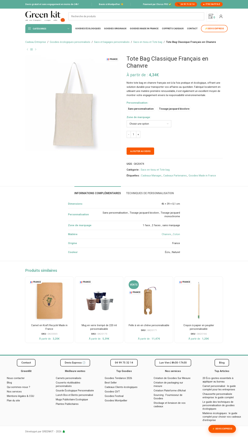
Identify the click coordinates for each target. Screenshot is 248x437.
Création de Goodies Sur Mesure (172, 378)
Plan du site (13, 400)
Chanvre (166, 234)
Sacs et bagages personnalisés (112, 42)
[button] (173, 362)
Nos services (14, 391)
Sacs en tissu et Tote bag (147, 42)
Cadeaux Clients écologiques (121, 387)
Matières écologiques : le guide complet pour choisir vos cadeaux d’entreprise (222, 417)
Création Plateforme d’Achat (170, 390)
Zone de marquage (138, 117)
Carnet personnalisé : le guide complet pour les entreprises (219, 388)
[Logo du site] (45, 16)
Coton (176, 234)
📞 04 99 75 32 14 (186, 4)
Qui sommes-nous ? (18, 387)
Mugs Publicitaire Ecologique (72, 399)
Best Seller (111, 382)
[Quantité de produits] (133, 134)
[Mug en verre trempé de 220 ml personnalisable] (99, 300)
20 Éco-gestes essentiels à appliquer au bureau (218, 380)
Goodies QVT (112, 391)
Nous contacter (16, 378)
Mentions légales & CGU (20, 396)
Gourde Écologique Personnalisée (75, 390)
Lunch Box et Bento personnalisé (74, 395)
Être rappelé (211, 4)
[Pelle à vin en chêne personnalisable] (148, 300)
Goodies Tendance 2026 (118, 378)
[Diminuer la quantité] (129, 134)
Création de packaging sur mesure (168, 384)
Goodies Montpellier (116, 400)
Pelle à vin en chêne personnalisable (149, 325)
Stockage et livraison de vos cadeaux (169, 404)
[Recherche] (136, 16)
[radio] (141, 109)
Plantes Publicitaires (67, 404)
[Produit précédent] (27, 50)
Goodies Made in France (202, 175)
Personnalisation (137, 102)
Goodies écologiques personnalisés (70, 42)
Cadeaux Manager (151, 175)
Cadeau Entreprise (35, 42)
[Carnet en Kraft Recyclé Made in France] (49, 300)
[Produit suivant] (36, 50)
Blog (9, 382)
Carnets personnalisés (68, 378)
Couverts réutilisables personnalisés (68, 384)
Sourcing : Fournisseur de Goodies (168, 396)
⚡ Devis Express (222, 429)
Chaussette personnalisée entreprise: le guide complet (218, 395)
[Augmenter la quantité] (138, 134)
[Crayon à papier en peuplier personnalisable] (198, 300)
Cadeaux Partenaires (175, 175)
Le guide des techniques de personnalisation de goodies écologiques (219, 405)
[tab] (97, 191)
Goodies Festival (114, 396)
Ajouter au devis (140, 151)
